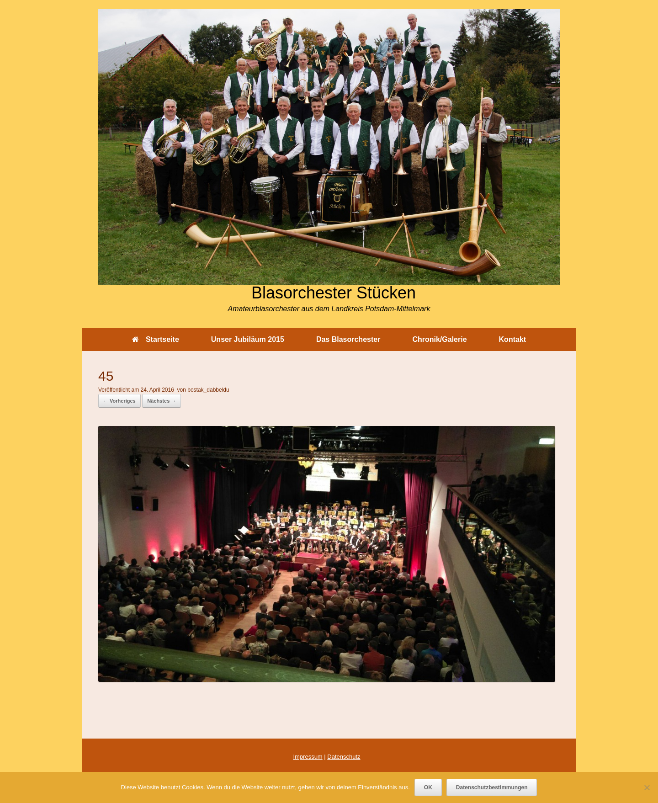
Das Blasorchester (348, 339)
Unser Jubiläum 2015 (247, 339)
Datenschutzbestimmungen (492, 787)
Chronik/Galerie (439, 339)
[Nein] (646, 787)
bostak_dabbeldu (208, 390)
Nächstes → (161, 401)
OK (428, 787)
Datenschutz (343, 756)
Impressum (307, 756)
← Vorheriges (119, 401)
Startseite (155, 339)
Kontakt (512, 339)
